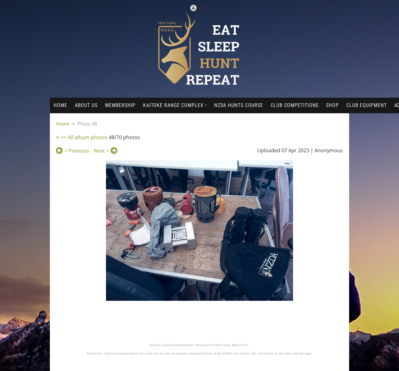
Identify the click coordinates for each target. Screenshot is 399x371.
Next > (101, 150)
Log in (204, 7)
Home (62, 123)
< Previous (77, 150)
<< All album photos (84, 137)
